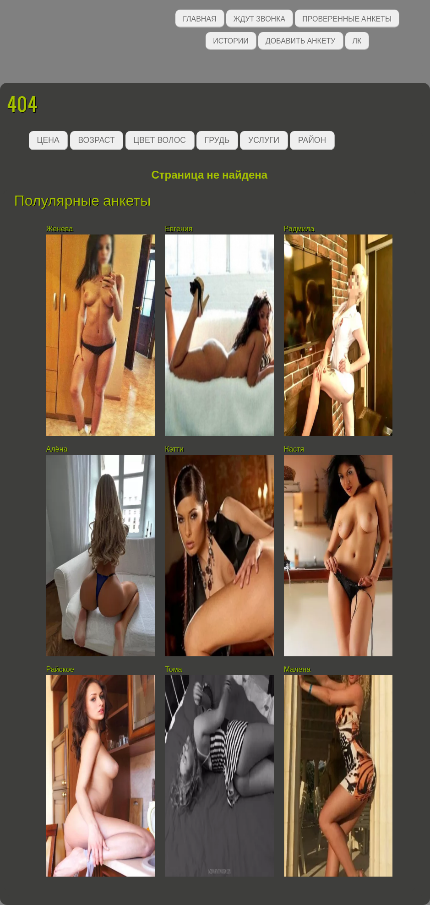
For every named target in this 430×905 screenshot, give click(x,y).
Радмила (299, 229)
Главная (199, 18)
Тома (173, 669)
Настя (294, 449)
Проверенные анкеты (347, 18)
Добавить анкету (301, 40)
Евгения (178, 229)
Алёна (57, 449)
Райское (60, 669)
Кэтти (174, 449)
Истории (231, 40)
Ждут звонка (260, 18)
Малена (297, 669)
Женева (59, 229)
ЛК (357, 40)
